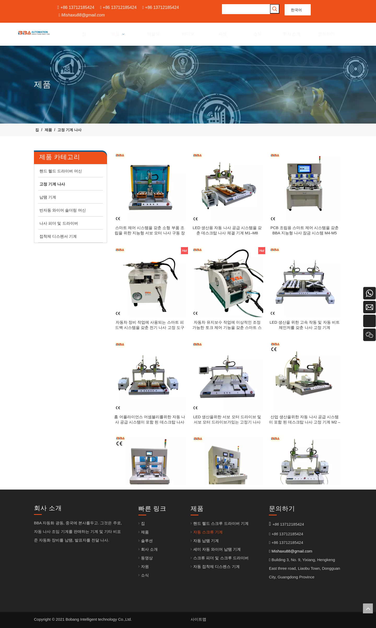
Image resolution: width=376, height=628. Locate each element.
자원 (145, 566)
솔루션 (147, 540)
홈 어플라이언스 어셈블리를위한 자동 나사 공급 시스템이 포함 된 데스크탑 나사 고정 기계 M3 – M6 (149, 420)
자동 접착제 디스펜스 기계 (216, 566)
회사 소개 (149, 549)
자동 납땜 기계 (206, 540)
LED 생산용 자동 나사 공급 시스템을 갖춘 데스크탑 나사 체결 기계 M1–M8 (227, 230)
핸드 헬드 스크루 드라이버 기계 (221, 523)
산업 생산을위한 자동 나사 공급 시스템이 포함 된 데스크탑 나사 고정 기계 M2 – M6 (304, 420)
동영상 (147, 558)
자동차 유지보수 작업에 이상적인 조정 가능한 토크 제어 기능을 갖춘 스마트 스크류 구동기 (227, 325)
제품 (145, 532)
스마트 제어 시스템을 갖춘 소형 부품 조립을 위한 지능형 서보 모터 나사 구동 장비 (150, 230)
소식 (145, 575)
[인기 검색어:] (274, 9)
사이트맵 (198, 619)
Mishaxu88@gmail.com (83, 15)
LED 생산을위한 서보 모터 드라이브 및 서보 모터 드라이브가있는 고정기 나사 (227, 419)
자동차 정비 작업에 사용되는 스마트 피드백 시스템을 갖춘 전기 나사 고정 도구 (149, 325)
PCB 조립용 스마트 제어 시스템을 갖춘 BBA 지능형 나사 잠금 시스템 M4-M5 (305, 230)
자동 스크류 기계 (208, 532)
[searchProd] (246, 9)
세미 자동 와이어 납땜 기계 (217, 549)
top (368, 608)
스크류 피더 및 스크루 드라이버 (221, 558)
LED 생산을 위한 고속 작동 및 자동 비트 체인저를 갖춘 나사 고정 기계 (304, 325)
